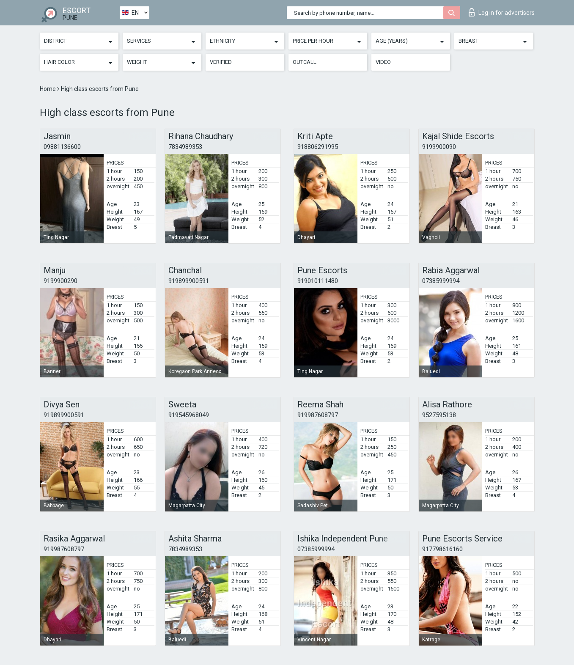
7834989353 (185, 147)
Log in (502, 12)
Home (48, 88)
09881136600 (62, 147)
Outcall (304, 62)
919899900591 (188, 281)
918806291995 (317, 147)
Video (383, 62)
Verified (221, 62)
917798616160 (442, 549)
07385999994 (440, 281)
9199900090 (439, 147)
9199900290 (60, 281)
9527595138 (439, 415)
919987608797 (317, 415)
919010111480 (317, 281)
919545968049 (188, 415)
